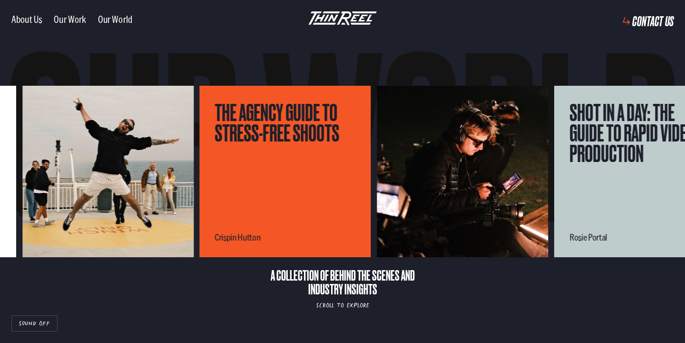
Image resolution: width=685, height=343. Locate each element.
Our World (115, 18)
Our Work (70, 18)
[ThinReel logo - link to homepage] (342, 18)
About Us (26, 18)
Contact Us (653, 20)
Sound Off (34, 323)
